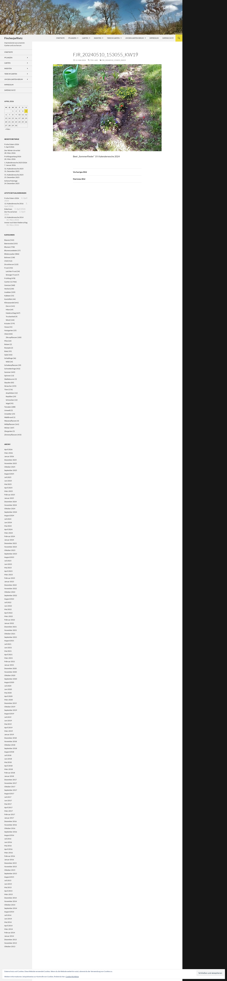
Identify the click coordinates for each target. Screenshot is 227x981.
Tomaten (7, 407)
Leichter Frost (11, 271)
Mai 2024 (8, 526)
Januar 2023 (9, 581)
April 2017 (8, 807)
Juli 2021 (7, 644)
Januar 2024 (9, 540)
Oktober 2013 (9, 946)
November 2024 (10, 505)
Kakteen (7, 296)
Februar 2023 (9, 578)
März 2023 (8, 574)
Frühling (7, 278)
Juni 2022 (8, 606)
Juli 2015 (7, 880)
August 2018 (9, 752)
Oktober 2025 (9, 467)
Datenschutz (168, 38)
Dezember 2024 (10, 501)
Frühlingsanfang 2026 (12, 156)
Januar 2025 (9, 498)
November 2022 (10, 588)
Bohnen (7, 257)
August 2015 (9, 877)
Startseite (60, 38)
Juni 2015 (8, 884)
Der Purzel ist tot (10, 212)
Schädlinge (8, 358)
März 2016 (8, 853)
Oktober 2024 (9, 508)
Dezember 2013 (10, 939)
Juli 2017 (7, 797)
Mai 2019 (8, 724)
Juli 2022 (7, 602)
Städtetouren (9, 379)
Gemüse (7, 285)
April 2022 (8, 613)
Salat (6, 355)
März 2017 (8, 811)
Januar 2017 (9, 818)
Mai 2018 (8, 762)
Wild (7, 362)
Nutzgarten (8, 330)
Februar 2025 (9, 495)
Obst (6, 334)
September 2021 (10, 637)
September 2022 (10, 595)
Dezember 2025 (10, 460)
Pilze (6, 341)
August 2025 (9, 474)
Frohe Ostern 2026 (11, 144)
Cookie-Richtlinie (72, 976)
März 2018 (8, 769)
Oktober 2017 (9, 786)
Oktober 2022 (9, 592)
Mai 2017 (8, 804)
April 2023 (8, 571)
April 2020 (8, 696)
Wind (8, 320)
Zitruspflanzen (11, 337)
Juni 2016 (8, 842)
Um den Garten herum (134, 38)
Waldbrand (8, 417)
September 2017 (10, 790)
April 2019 (8, 727)
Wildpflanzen (9, 424)
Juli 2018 (7, 755)
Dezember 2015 (10, 863)
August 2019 (9, 714)
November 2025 (10, 463)
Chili (6, 261)
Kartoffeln (8, 299)
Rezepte (7, 348)
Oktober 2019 (9, 707)
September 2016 (10, 832)
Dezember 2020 (10, 668)
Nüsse (6, 327)
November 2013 (10, 943)
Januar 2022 (9, 623)
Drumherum (9, 264)
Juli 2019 (7, 717)
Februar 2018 (9, 773)
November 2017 (10, 783)
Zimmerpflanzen (10, 435)
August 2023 (9, 557)
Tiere (6, 389)
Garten (85, 38)
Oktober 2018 (9, 745)
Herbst (7, 289)
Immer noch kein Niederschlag (15, 222)
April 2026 (8, 449)
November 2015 (10, 866)
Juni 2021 (8, 647)
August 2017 (9, 793)
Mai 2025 (8, 484)
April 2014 (8, 926)
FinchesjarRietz (13, 38)
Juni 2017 (8, 800)
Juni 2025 (8, 481)
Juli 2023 (7, 561)
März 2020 (8, 700)
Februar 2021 (9, 661)
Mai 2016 (8, 846)
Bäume (7, 240)
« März (7, 129)
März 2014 (8, 929)
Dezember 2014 (10, 898)
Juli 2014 (7, 915)
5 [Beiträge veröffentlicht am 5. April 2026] (26, 111)
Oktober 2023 (9, 550)
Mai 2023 (8, 568)
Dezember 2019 (10, 703)
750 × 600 (94, 60)
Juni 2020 (8, 689)
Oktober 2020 (9, 675)
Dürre (8, 306)
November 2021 (10, 630)
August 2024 (9, 515)
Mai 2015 (8, 887)
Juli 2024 (7, 519)
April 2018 (8, 766)
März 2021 (8, 658)
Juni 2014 (8, 919)
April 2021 (8, 654)
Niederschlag (11, 313)
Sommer (7, 372)
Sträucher (8, 386)
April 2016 (8, 849)
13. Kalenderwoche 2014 (13, 217)
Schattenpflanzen (11, 365)
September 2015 (10, 873)
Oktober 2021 (9, 634)
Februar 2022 (9, 620)
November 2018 (10, 741)
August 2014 (9, 912)
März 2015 (8, 894)
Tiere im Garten (113, 38)
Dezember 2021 (10, 627)
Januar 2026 (9, 456)
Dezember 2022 (10, 585)
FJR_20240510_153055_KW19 (114, 60)
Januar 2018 (9, 776)
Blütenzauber (9, 254)
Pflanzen (72, 38)
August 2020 (9, 682)
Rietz (6, 351)
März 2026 (8, 453)
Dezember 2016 (10, 821)
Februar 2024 (9, 536)
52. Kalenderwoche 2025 (13, 169)
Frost (6, 268)
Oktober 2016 (9, 828)
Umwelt (7, 410)
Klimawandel (9, 303)
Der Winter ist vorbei (12, 150)
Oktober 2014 (9, 905)
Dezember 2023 (10, 543)
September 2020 (10, 679)
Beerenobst (8, 243)
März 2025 (8, 491)
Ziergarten (8, 431)
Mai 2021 (8, 651)
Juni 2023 (8, 564)
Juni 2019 (8, 720)
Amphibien (10, 393)
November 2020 (10, 672)
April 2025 (8, 488)
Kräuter (7, 323)
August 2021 (9, 641)
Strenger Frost (11, 275)
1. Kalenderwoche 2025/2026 (15, 162)
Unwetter (8, 414)
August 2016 (9, 835)
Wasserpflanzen (10, 421)
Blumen (7, 247)
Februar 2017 (9, 814)
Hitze (8, 309)
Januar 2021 (9, 665)
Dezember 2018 (10, 738)
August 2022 (9, 599)
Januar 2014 (9, 936)
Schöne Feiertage (10, 181)
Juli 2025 (7, 477)
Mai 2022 (8, 609)
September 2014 (10, 908)
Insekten (97, 38)
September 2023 (10, 554)
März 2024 (8, 533)
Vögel (8, 403)
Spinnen (7, 376)
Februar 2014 (9, 932)
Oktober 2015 (9, 870)
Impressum (154, 38)
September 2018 (10, 748)
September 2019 (10, 710)
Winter (7, 428)
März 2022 (8, 616)
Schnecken (10, 400)
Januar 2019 (9, 734)
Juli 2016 (7, 839)
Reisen (6, 344)
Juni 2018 (8, 759)
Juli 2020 (7, 686)
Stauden (7, 382)
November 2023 (10, 547)
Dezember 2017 (10, 780)
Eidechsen (8, 209)
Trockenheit (10, 316)
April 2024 (8, 529)
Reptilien (9, 396)
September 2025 (10, 470)
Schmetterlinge (10, 369)
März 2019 (8, 731)
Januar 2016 (9, 859)
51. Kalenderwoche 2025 (13, 175)
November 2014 (10, 901)
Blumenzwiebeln (10, 250)
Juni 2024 (8, 522)
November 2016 (10, 825)
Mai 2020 (8, 693)
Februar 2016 (9, 856)
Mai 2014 (8, 922)
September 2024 (10, 512)
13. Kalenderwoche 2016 (13, 203)
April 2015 (8, 891)
